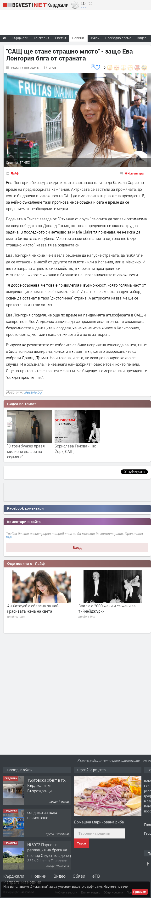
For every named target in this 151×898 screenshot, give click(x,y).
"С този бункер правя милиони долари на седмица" (26, 451)
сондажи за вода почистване (42, 815)
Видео (60, 876)
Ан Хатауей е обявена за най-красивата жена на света (33, 608)
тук (9, 537)
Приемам (139, 891)
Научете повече (115, 886)
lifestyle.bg (33, 392)
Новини (78, 38)
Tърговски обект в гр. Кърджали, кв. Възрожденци (46, 785)
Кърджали (13, 876)
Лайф (15, 173)
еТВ (96, 876)
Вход (77, 548)
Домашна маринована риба (99, 821)
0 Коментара (134, 173)
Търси (81, 843)
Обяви (79, 876)
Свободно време (118, 38)
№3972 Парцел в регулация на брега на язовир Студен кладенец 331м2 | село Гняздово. (49, 852)
